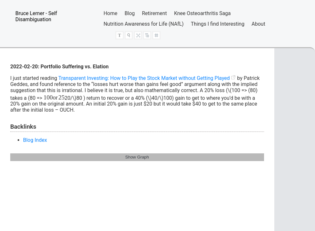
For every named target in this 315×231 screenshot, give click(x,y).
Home (110, 13)
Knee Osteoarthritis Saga (202, 13)
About (258, 24)
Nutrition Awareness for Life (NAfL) (144, 24)
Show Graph (137, 157)
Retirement (154, 13)
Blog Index (35, 140)
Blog (130, 13)
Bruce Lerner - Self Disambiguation (36, 16)
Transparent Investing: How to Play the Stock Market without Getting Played (144, 78)
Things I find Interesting (218, 24)
